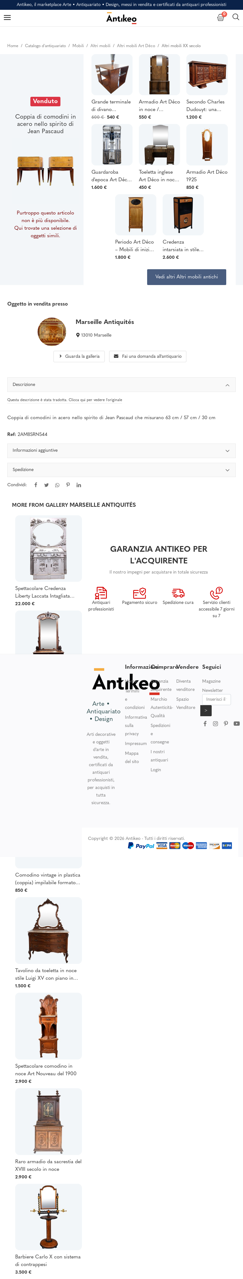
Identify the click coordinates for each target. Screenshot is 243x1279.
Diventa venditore (185, 685)
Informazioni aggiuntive (122, 451)
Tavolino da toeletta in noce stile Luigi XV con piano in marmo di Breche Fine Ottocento (46, 975)
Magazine (211, 681)
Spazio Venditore (185, 703)
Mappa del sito (132, 757)
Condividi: (17, 485)
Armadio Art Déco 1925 (206, 176)
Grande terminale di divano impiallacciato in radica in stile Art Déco (111, 107)
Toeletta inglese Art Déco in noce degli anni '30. (158, 177)
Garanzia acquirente (161, 685)
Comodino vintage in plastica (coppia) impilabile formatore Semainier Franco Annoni (47, 880)
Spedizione (122, 471)
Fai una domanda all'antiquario (148, 356)
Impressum (136, 744)
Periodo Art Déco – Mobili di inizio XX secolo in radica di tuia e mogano (134, 247)
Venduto (45, 101)
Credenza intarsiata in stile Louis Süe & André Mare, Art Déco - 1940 (181, 247)
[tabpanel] (121, 472)
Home (131, 681)
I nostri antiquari (159, 756)
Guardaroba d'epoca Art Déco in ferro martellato (111, 177)
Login (156, 770)
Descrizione (122, 386)
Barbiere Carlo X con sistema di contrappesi (48, 1261)
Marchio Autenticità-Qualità (162, 707)
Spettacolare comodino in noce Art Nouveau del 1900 (46, 1070)
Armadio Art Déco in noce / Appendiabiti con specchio (159, 107)
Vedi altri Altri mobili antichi (186, 277)
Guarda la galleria (79, 356)
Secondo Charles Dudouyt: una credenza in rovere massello (206, 107)
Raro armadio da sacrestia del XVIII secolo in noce (48, 1165)
